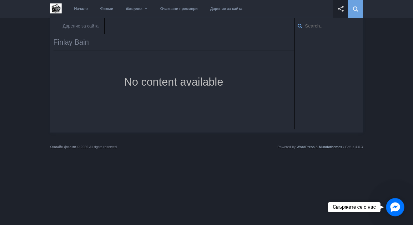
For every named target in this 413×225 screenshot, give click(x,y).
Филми (106, 9)
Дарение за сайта (226, 9)
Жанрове (134, 9)
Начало (81, 9)
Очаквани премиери (179, 9)
